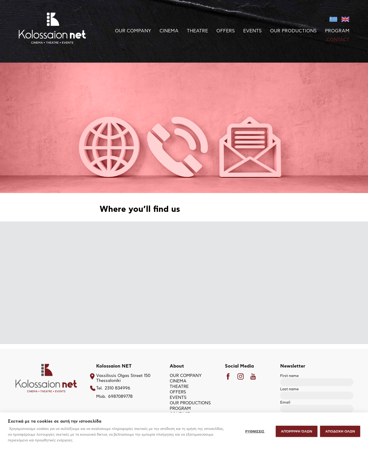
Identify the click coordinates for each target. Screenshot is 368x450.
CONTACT (338, 40)
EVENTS (252, 31)
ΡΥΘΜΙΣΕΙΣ (255, 431)
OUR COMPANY (133, 31)
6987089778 (120, 396)
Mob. (101, 396)
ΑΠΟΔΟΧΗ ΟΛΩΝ (340, 431)
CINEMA (169, 31)
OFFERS (225, 31)
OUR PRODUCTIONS (293, 31)
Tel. (99, 388)
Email (316, 406)
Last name (316, 392)
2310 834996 (117, 388)
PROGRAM (337, 31)
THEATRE (197, 31)
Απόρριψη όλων (296, 431)
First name (316, 379)
